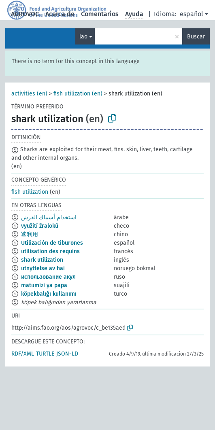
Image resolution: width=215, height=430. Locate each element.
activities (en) (29, 93)
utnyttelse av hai (43, 268)
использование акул (48, 276)
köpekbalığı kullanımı (49, 293)
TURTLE (45, 353)
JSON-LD (67, 353)
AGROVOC (25, 14)
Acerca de (60, 14)
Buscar (196, 36)
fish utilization (29, 192)
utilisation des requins (50, 251)
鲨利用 (29, 234)
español (191, 14)
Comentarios (100, 14)
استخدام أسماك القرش (49, 217)
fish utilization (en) (77, 93)
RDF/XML (22, 353)
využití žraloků (39, 225)
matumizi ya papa (44, 285)
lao (83, 36)
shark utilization (42, 259)
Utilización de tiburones (52, 242)
